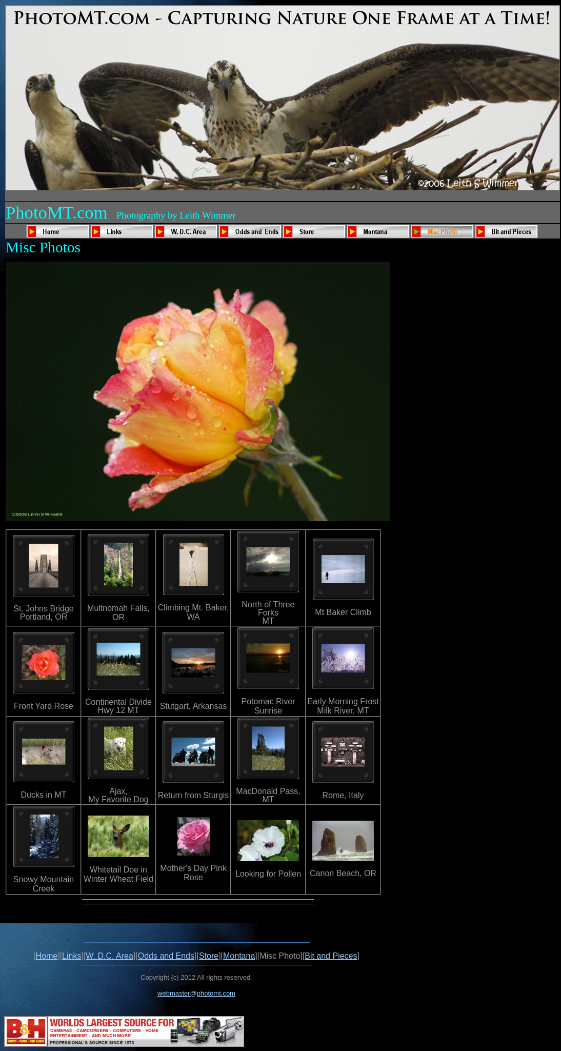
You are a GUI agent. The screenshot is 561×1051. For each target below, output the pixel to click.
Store (208, 955)
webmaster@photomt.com (196, 993)
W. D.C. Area (109, 955)
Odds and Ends (166, 955)
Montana (239, 955)
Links (71, 955)
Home (47, 955)
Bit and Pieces (331, 955)
